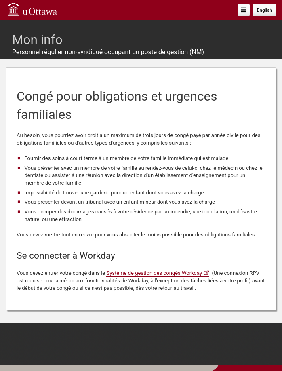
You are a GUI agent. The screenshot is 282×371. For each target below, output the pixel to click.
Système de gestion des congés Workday (154, 273)
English (264, 10)
